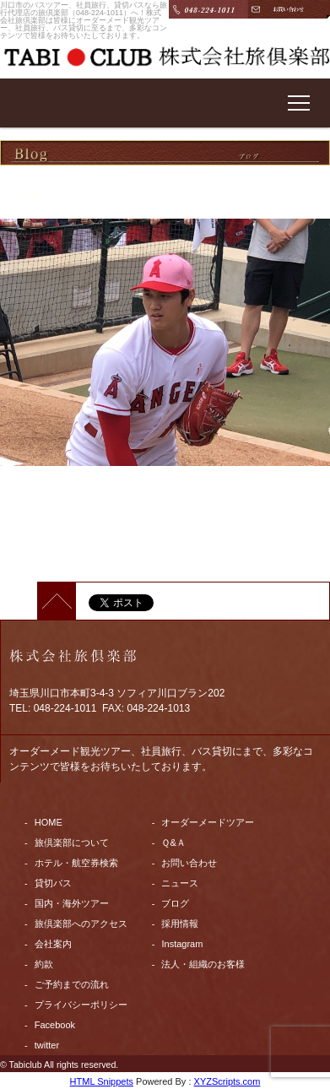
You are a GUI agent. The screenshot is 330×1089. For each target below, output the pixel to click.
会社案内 (53, 944)
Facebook (55, 1025)
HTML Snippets (101, 1081)
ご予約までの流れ (72, 984)
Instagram (182, 944)
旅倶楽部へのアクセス (81, 923)
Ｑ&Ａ (173, 842)
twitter (47, 1045)
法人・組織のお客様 (203, 964)
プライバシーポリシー (81, 1005)
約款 (44, 964)
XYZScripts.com (227, 1081)
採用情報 (179, 923)
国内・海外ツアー (72, 903)
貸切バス (53, 883)
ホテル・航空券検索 (76, 863)
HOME (48, 822)
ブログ (175, 903)
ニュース (179, 883)
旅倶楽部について (72, 842)
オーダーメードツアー (207, 822)
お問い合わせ (189, 863)
